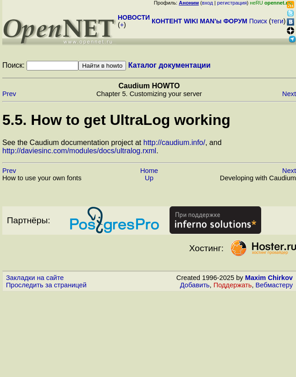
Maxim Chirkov (269, 277)
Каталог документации (169, 65)
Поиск (258, 21)
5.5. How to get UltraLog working (116, 120)
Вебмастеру (274, 285)
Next (289, 93)
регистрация (232, 2)
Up (149, 178)
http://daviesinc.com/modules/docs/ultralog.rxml (79, 151)
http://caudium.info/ (174, 142)
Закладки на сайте (35, 277)
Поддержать (233, 285)
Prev (9, 93)
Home (149, 170)
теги (277, 21)
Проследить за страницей (46, 285)
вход (207, 2)
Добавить (195, 285)
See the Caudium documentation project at (72, 142)
